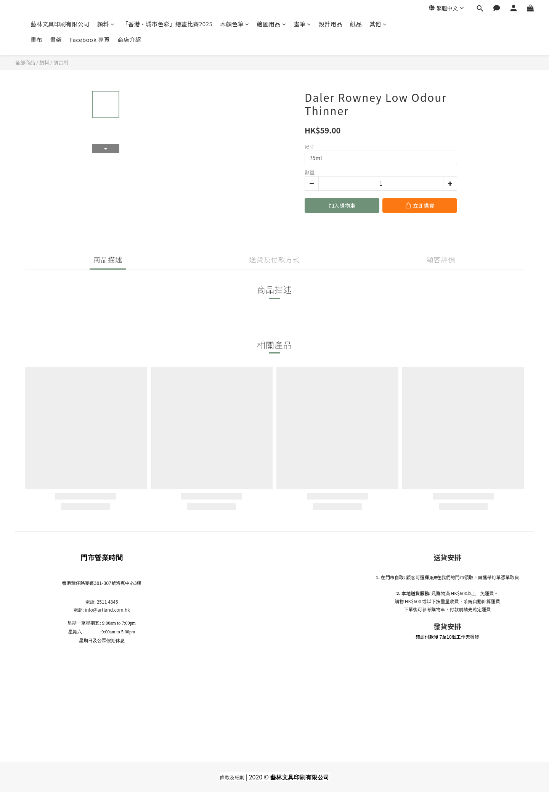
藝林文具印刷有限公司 (60, 24)
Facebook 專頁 (89, 39)
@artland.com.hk (111, 609)
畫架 (56, 39)
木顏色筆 (234, 24)
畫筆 (302, 24)
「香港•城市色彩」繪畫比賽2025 (167, 24)
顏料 (106, 24)
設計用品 (330, 24)
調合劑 (60, 62)
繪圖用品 (271, 24)
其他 (378, 24)
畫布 (36, 39)
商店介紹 (129, 39)
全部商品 (25, 62)
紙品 (356, 24)
